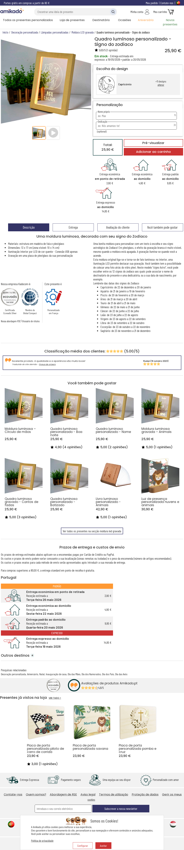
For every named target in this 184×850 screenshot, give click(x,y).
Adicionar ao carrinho (153, 152)
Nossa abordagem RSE (11, 321)
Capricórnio (125, 84)
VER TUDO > (55, 698)
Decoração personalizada (13, 674)
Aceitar (103, 845)
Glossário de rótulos (31, 321)
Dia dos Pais (108, 674)
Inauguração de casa (56, 674)
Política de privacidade (42, 840)
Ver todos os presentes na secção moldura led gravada (92, 531)
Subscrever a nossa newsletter (120, 809)
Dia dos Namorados (91, 674)
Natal (42, 674)
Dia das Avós (121, 674)
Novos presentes (170, 22)
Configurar (82, 845)
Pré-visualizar (153, 143)
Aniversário (146, 20)
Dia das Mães (74, 674)
